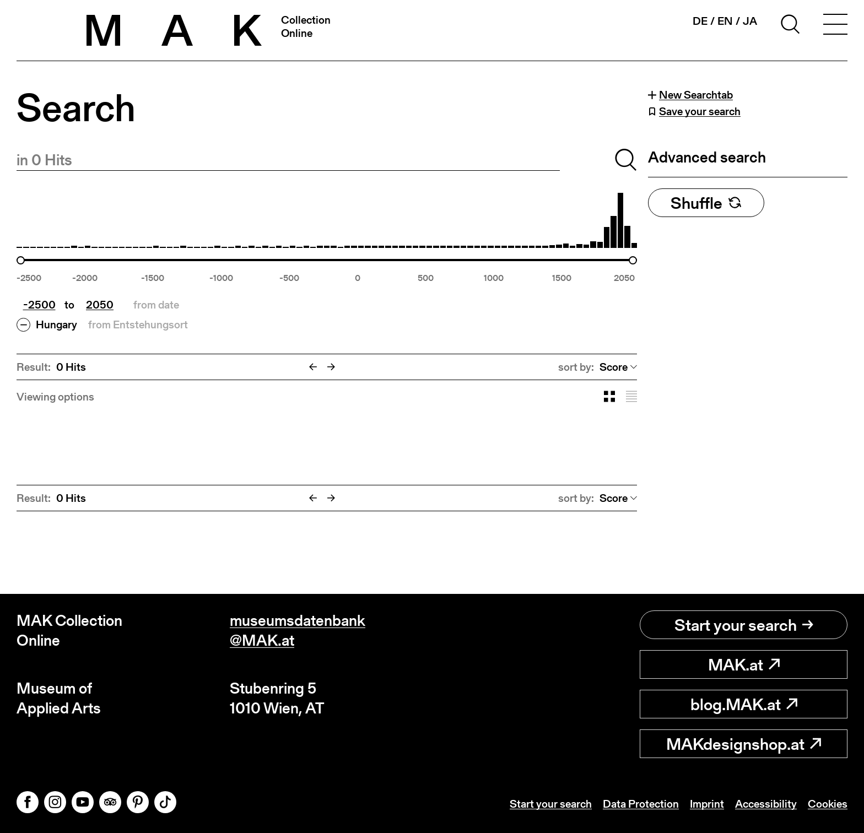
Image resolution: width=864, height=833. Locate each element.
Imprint (707, 804)
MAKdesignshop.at (743, 743)
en (725, 21)
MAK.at (744, 664)
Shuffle (706, 202)
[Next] (331, 367)
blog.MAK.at (743, 704)
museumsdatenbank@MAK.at (297, 630)
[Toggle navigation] (835, 26)
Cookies (827, 804)
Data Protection (641, 804)
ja (750, 21)
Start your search (743, 624)
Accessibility (766, 804)
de (700, 21)
